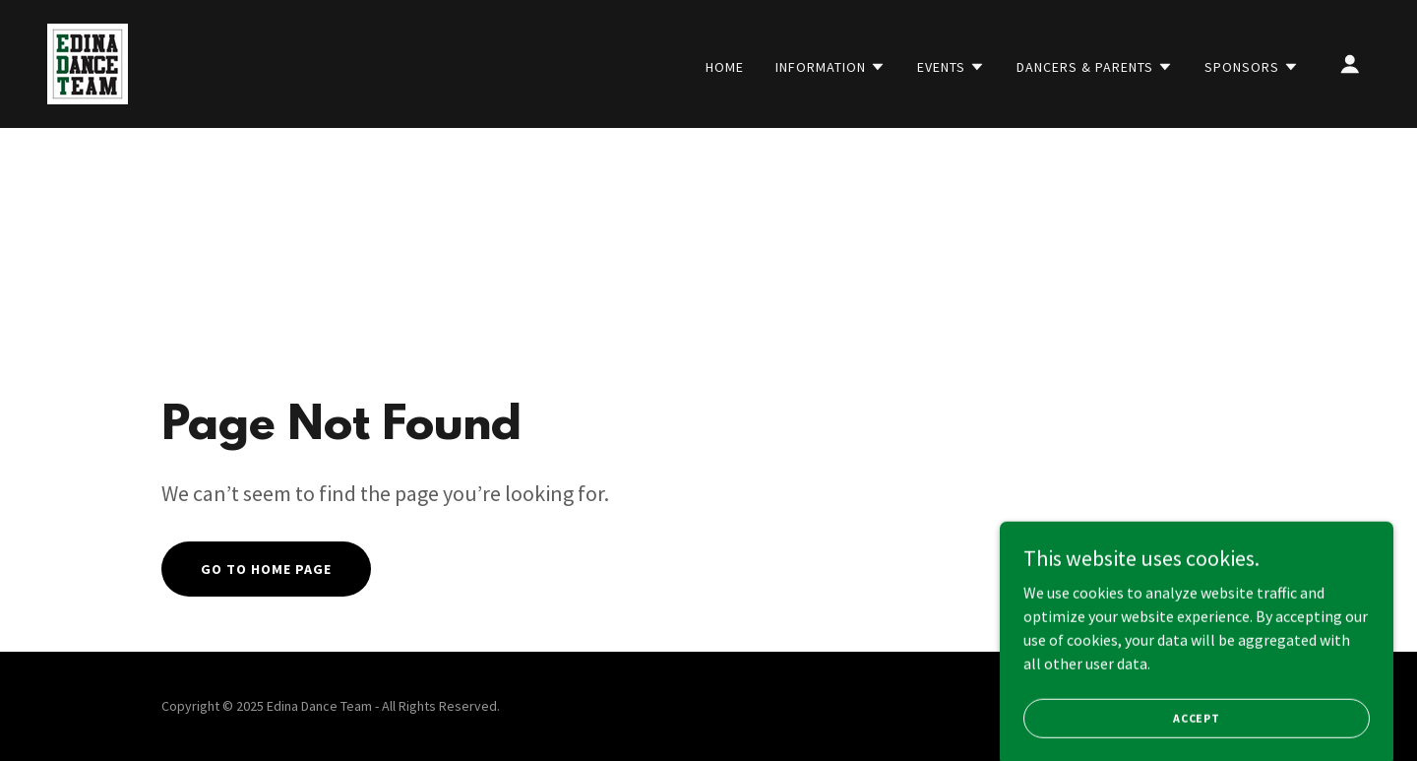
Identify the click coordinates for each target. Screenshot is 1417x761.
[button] (830, 67)
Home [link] (725, 67)
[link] (87, 62)
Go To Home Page (266, 569)
